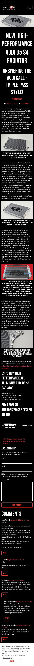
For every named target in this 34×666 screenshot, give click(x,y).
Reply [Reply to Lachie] (4, 595)
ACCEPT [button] (12, 661)
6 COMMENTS (25, 104)
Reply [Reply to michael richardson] (4, 639)
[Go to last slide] (2, 425)
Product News (17, 99)
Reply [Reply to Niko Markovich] (7, 618)
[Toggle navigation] (30, 7)
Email (3, 466)
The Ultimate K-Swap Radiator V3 (14, 439)
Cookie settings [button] (7, 658)
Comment (5, 480)
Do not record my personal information (13, 655)
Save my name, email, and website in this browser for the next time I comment (16, 475)
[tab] (16, 433)
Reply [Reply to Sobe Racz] (4, 553)
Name (3, 458)
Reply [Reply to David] (4, 573)
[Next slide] (31, 425)
